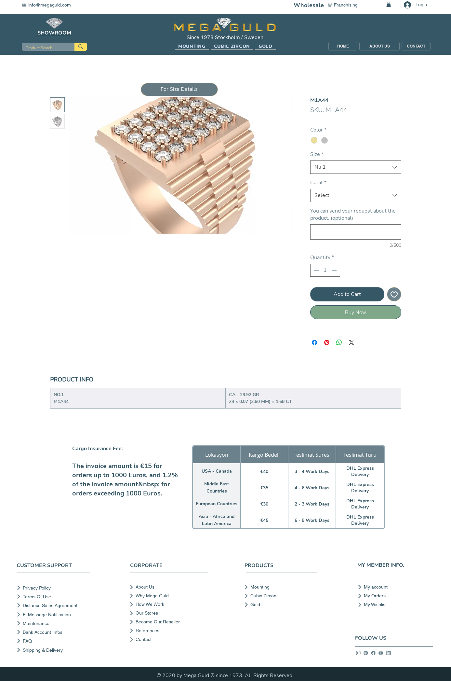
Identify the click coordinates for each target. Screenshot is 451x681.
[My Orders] (392, 595)
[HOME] (342, 46)
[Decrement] (315, 270)
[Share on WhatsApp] (339, 342)
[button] (192, 46)
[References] (168, 630)
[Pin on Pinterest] (327, 342)
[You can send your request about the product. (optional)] (356, 232)
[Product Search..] (43, 48)
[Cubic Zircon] (279, 595)
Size (317, 154)
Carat (318, 182)
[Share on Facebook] (314, 342)
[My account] (392, 587)
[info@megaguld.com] (50, 5)
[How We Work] (168, 604)
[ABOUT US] (379, 46)
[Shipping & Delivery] (54, 650)
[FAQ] (54, 641)
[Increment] (334, 270)
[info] (358, 653)
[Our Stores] (168, 613)
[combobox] (355, 167)
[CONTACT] (416, 46)
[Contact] (168, 639)
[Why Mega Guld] (168, 595)
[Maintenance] (54, 623)
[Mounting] (279, 587)
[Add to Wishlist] (394, 294)
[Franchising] (345, 5)
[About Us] (168, 587)
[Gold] (279, 604)
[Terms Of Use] (54, 596)
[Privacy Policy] (54, 588)
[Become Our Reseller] (168, 621)
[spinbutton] (325, 270)
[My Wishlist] (392, 604)
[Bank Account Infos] (54, 632)
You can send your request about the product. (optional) (353, 214)
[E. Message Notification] (54, 614)
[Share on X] (351, 342)
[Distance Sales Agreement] (54, 605)
